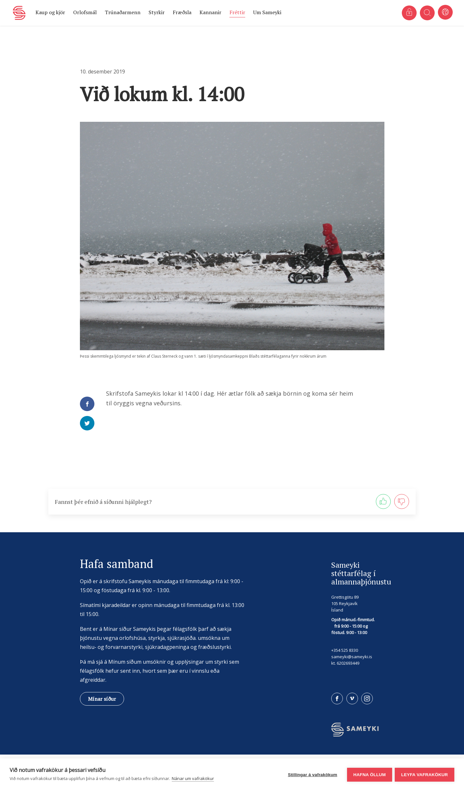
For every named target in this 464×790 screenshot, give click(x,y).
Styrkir (157, 12)
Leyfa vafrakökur (424, 774)
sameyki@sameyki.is (351, 657)
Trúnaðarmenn (122, 12)
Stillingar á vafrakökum (311, 774)
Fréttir (237, 12)
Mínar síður (102, 698)
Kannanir (210, 12)
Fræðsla (182, 12)
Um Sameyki (267, 12)
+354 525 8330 (344, 650)
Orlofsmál (85, 12)
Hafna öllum (369, 774)
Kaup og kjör (50, 12)
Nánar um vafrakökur (193, 778)
